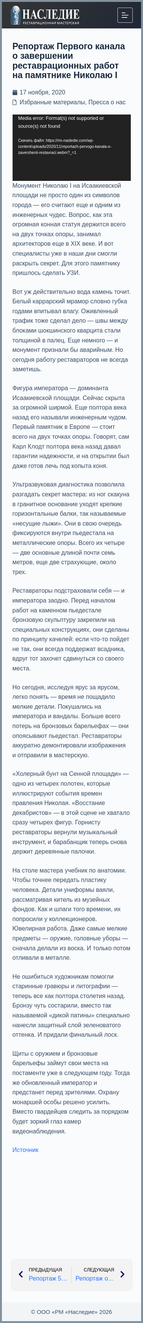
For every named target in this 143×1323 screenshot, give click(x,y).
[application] (72, 147)
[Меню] (125, 15)
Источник (26, 1150)
